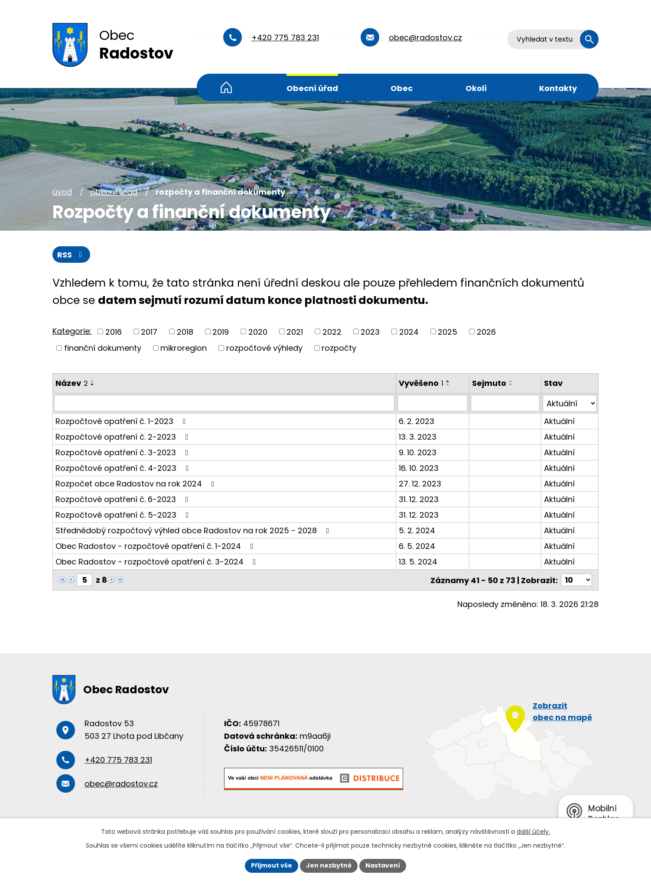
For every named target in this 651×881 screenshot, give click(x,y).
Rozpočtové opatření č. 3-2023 (123, 452)
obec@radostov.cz (425, 37)
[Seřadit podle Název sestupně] (93, 384)
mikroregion (183, 348)
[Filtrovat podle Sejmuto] (505, 403)
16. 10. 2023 (419, 467)
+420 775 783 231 (285, 37)
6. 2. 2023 (416, 420)
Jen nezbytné (329, 865)
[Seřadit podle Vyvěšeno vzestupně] (448, 381)
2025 (447, 331)
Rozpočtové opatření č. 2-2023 (123, 436)
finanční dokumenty (102, 348)
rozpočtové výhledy (264, 348)
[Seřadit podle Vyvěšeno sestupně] (448, 384)
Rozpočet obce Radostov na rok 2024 (136, 483)
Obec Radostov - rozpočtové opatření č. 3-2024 (157, 561)
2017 (149, 331)
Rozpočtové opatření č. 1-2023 (122, 420)
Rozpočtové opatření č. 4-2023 (123, 467)
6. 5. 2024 (417, 545)
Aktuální (559, 420)
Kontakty (558, 88)
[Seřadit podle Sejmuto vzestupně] (511, 381)
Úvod (226, 87)
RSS (71, 254)
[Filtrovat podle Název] (224, 403)
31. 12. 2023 (419, 498)
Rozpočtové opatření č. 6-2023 (123, 498)
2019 (220, 331)
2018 (185, 331)
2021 (294, 331)
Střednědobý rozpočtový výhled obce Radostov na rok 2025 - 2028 (194, 530)
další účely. (533, 831)
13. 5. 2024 (418, 561)
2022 (332, 331)
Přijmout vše (271, 865)
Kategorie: (71, 331)
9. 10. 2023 (417, 452)
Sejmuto (489, 383)
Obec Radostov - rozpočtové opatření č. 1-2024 (156, 545)
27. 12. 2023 (420, 483)
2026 (486, 331)
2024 (409, 331)
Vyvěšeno (421, 383)
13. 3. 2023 (417, 436)
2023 (370, 331)
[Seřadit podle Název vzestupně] (93, 381)
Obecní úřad (312, 88)
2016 (113, 331)
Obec (402, 88)
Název (71, 383)
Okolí (476, 88)
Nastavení (382, 865)
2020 (257, 331)
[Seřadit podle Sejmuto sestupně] (511, 384)
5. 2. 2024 (417, 530)
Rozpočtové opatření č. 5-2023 (123, 514)
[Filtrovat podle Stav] (570, 403)
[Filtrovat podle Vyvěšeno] (432, 403)
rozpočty (339, 348)
